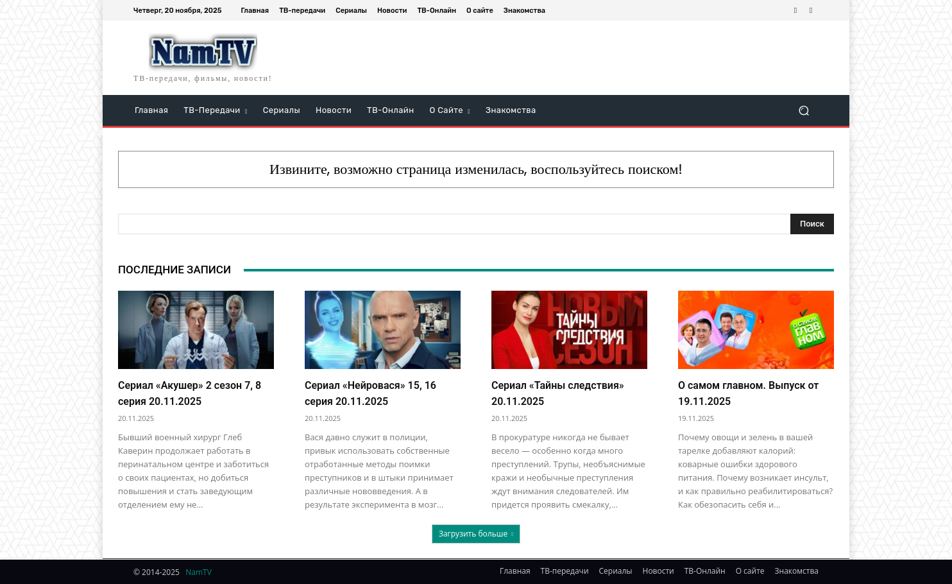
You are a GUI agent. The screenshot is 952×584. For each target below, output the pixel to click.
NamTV (198, 572)
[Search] (812, 224)
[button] (803, 111)
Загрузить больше (476, 533)
